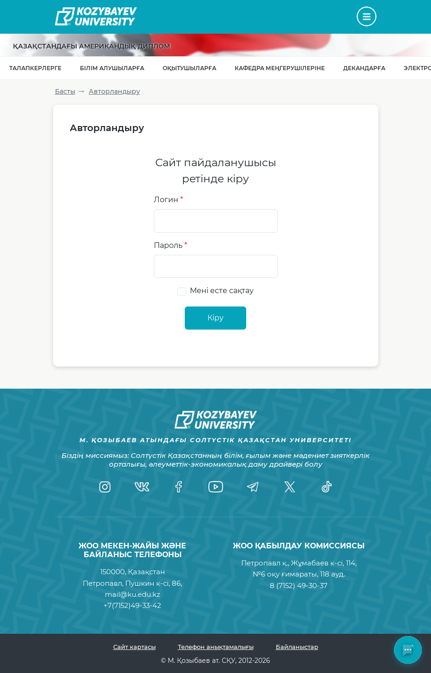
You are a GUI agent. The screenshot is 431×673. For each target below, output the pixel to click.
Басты (65, 91)
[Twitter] (289, 487)
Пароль (170, 245)
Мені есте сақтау (222, 290)
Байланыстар (297, 646)
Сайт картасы (134, 646)
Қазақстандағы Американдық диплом (91, 46)
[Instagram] (104, 487)
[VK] (141, 487)
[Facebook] (178, 487)
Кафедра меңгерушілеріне (280, 68)
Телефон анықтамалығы (216, 646)
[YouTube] (215, 487)
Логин (168, 199)
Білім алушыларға (112, 68)
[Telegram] (252, 487)
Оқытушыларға (189, 68)
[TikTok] (326, 487)
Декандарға (364, 68)
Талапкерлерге (35, 68)
